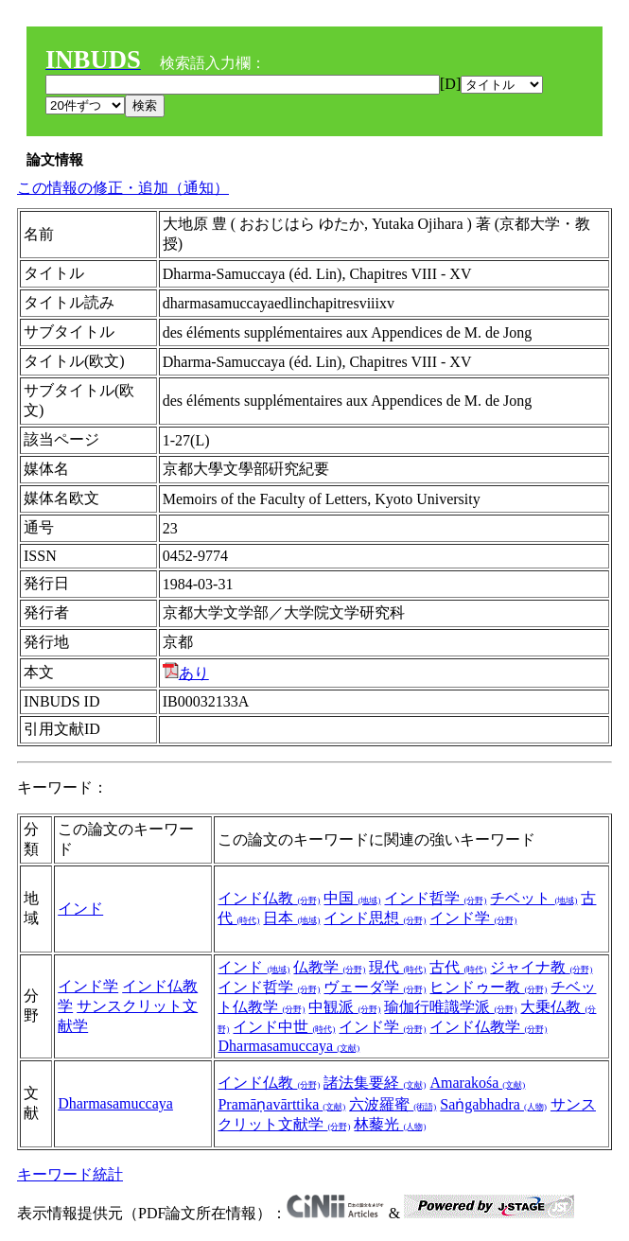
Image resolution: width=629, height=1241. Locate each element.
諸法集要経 (374, 1083)
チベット (533, 898)
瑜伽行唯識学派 (450, 1007)
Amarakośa (477, 1083)
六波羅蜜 (392, 1104)
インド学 (472, 918)
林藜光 (390, 1124)
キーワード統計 (70, 1174)
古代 (457, 967)
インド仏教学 (488, 1027)
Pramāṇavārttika (281, 1104)
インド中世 (284, 1027)
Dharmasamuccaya (288, 1046)
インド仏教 (269, 898)
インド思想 (374, 918)
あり (186, 673)
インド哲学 (435, 898)
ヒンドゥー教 (488, 987)
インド (80, 908)
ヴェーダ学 (374, 987)
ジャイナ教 (541, 967)
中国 (351, 898)
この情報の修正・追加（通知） (123, 188)
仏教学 (329, 967)
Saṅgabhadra (493, 1104)
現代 (397, 967)
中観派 (344, 1007)
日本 (291, 918)
